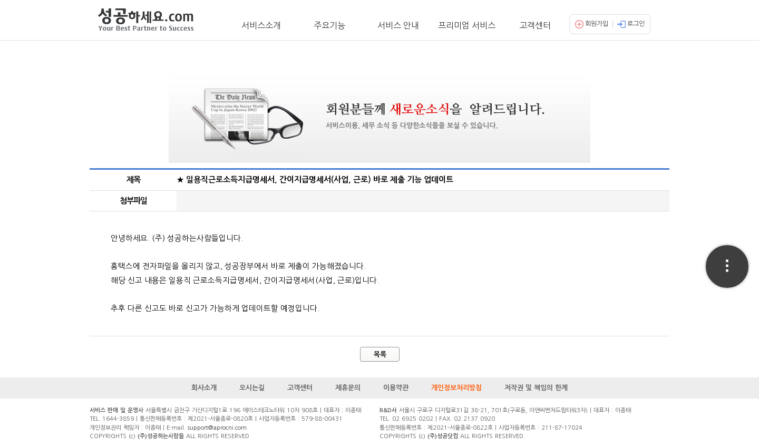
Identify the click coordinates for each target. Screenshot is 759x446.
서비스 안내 (398, 25)
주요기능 (329, 25)
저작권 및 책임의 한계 (536, 387)
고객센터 (535, 25)
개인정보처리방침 (456, 387)
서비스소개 (261, 25)
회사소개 (204, 387)
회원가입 (591, 24)
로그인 (631, 24)
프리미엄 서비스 (466, 25)
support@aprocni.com (217, 428)
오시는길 (252, 387)
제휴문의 (348, 387)
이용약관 (395, 387)
